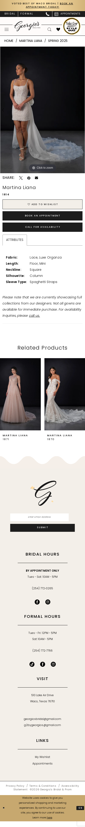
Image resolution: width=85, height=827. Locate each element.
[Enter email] (42, 521)
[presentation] (20, 398)
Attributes (14, 244)
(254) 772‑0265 (42, 594)
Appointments (42, 769)
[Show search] (49, 30)
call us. (34, 320)
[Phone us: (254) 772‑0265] (47, 15)
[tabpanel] (42, 110)
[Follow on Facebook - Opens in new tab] (42, 669)
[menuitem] (10, 14)
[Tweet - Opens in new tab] (21, 179)
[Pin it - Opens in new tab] (28, 179)
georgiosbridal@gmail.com (42, 725)
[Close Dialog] (4, 814)
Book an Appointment (43, 218)
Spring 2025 (58, 41)
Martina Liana (30, 41)
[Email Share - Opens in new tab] (36, 178)
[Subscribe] (42, 533)
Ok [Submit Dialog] (80, 814)
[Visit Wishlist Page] (58, 30)
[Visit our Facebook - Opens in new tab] (37, 607)
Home (9, 41)
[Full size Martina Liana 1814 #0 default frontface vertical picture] (42, 110)
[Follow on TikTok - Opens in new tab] (31, 669)
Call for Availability (43, 231)
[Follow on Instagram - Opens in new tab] (53, 669)
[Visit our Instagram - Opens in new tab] (47, 607)
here (49, 823)
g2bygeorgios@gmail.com (42, 731)
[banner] (27, 27)
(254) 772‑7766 (42, 656)
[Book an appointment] (67, 15)
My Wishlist (42, 763)
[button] (6, 30)
